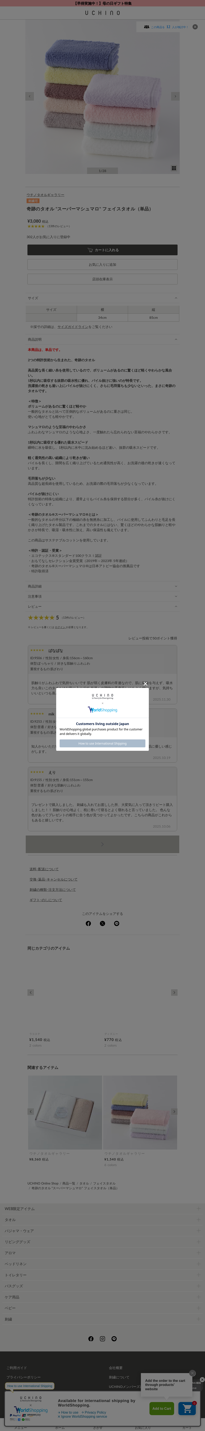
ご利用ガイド (16, 1368)
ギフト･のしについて (46, 900)
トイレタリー (16, 1275)
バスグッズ (14, 1286)
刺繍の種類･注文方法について (53, 889)
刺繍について (119, 1377)
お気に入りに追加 (102, 264)
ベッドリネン (16, 1264)
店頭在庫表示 (102, 279)
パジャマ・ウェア (19, 1231)
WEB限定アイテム (20, 1208)
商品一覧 (68, 1183)
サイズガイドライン (72, 327)
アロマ (10, 1253)
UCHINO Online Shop (43, 1183)
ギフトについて (18, 1386)
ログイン (60, 627)
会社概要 (116, 1368)
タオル (84, 1183)
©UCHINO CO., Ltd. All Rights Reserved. (102, 1410)
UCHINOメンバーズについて (131, 1386)
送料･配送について (44, 869)
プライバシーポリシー (23, 1377)
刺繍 (8, 1319)
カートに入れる (103, 250)
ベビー (10, 1308)
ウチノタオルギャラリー (45, 195)
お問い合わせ (102, 1398)
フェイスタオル (104, 1183)
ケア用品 (12, 1297)
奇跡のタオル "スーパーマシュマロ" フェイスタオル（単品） (75, 1188)
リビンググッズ (17, 1241)
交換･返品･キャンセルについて (54, 879)
